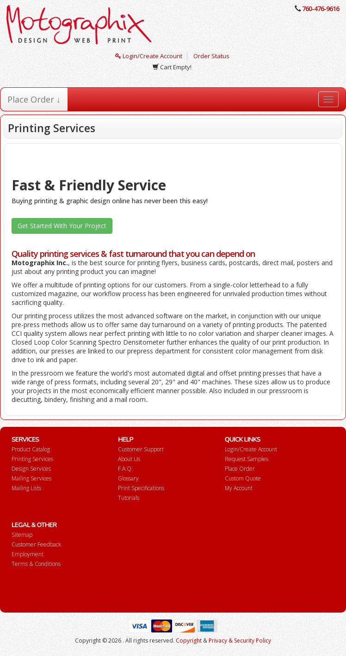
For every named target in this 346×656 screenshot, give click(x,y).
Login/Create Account (148, 56)
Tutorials (128, 498)
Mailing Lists (26, 488)
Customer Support (141, 449)
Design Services (31, 469)
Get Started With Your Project (62, 225)
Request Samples (246, 459)
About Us (129, 459)
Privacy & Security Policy (240, 640)
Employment (27, 554)
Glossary (128, 478)
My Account (239, 488)
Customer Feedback (36, 544)
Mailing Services (31, 478)
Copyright (189, 640)
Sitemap (22, 535)
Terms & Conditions (36, 564)
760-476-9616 (320, 8)
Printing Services (32, 459)
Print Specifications (141, 488)
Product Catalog (31, 449)
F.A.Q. (125, 469)
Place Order (240, 469)
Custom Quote (243, 478)
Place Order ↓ (34, 99)
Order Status (211, 56)
